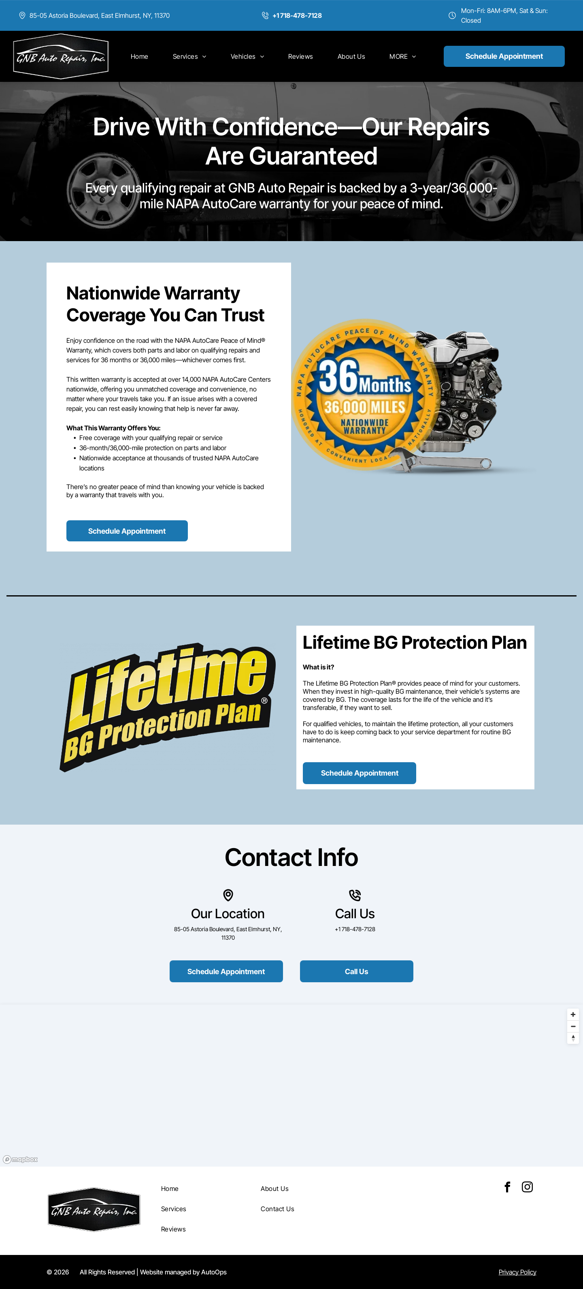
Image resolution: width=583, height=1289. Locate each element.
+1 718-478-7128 (355, 929)
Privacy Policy (517, 1272)
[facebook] (508, 1188)
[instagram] (527, 1188)
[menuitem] (140, 56)
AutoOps (214, 1272)
